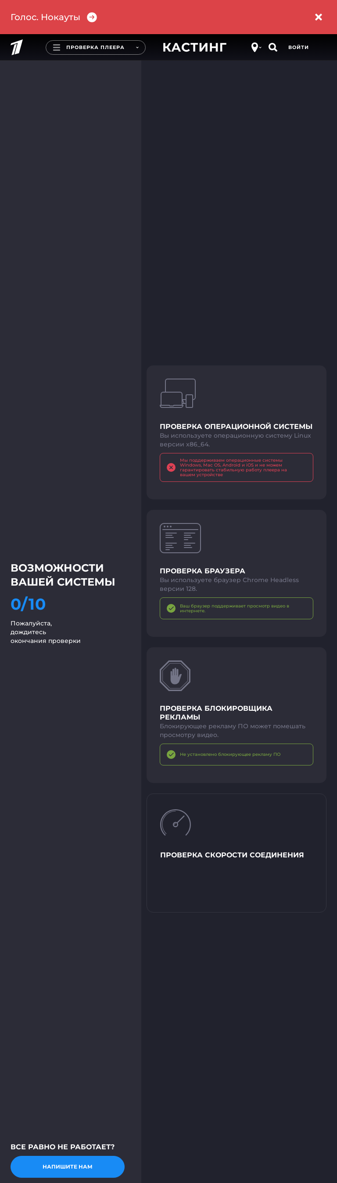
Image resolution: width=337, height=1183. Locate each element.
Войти (298, 47)
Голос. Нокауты (54, 17)
